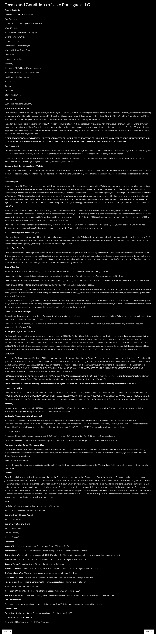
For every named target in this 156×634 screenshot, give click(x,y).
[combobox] (7, 632)
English (6, 631)
